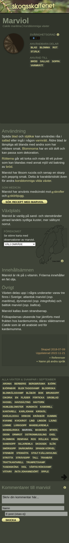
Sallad (44, 61)
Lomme (7, 425)
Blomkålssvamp (13, 393)
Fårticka (38, 397)
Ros (33, 439)
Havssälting (23, 402)
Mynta (53, 430)
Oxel (52, 434)
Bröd (34, 61)
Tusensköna (11, 467)
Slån (52, 444)
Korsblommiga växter (36, 26)
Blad (34, 47)
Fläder (25, 397)
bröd (9, 166)
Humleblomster (13, 407)
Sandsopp (9, 444)
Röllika (44, 439)
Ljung (52, 420)
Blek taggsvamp (28, 388)
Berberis (20, 383)
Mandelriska (11, 430)
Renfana (22, 439)
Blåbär (31, 393)
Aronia (7, 383)
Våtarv (7, 471)
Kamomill (46, 407)
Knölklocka (11, 416)
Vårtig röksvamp (40, 467)
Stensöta (22, 453)
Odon (6, 434)
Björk (52, 383)
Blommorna (30, 148)
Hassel (7, 402)
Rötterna (8, 158)
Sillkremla (25, 444)
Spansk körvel (45, 448)
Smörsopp (9, 448)
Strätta (8, 457)
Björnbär (9, 388)
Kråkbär (39, 416)
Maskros (41, 430)
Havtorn (38, 402)
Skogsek (41, 444)
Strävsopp (23, 457)
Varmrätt (37, 65)
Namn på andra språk (52, 361)
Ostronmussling (36, 434)
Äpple (45, 471)
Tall (35, 457)
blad (15, 136)
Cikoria (7, 397)
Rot (55, 47)
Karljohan (26, 411)
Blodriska (48, 388)
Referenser (58, 357)
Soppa (56, 61)
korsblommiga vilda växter (33, 181)
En (16, 397)
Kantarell (9, 411)
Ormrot (17, 434)
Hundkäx (31, 407)
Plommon (9, 439)
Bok (40, 393)
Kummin (51, 416)
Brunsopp (52, 393)
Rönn (54, 439)
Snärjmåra (26, 448)
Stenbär (8, 453)
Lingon (41, 420)
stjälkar (29, 136)
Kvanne (7, 420)
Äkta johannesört (26, 471)
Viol (24, 467)
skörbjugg (17, 196)
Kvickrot (21, 420)
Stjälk (35, 51)
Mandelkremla (39, 425)
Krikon (26, 416)
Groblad (53, 397)
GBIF (58, 261)
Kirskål (41, 411)
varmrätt (41, 140)
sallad (6, 140)
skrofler (59, 191)
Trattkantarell (13, 462)
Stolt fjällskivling (44, 453)
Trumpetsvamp (35, 462)
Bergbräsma (37, 383)
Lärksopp (20, 425)
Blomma (45, 47)
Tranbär (46, 457)
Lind (32, 420)
